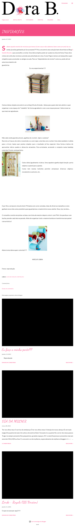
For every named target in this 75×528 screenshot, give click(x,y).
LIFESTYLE (40, 19)
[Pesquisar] (65, 3)
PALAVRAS (50, 19)
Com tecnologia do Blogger (37, 521)
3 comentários (6, 443)
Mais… (59, 19)
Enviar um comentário (7, 288)
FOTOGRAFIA (29, 19)
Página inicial (5, 19)
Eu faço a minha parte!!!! (17, 350)
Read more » (69, 362)
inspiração (20, 276)
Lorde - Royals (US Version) (20, 502)
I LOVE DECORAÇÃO (11, 276)
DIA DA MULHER (14, 421)
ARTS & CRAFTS (17, 19)
